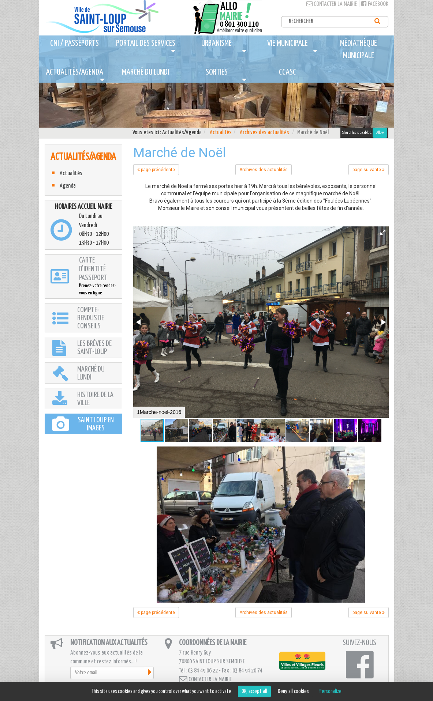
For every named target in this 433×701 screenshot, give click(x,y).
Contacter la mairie (331, 4)
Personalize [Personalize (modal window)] (330, 691)
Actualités (221, 132)
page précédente (156, 169)
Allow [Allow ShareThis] (380, 133)
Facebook (374, 4)
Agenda (68, 186)
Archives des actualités (264, 132)
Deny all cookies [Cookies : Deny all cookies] (293, 691)
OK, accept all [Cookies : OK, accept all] (254, 691)
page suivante (368, 169)
